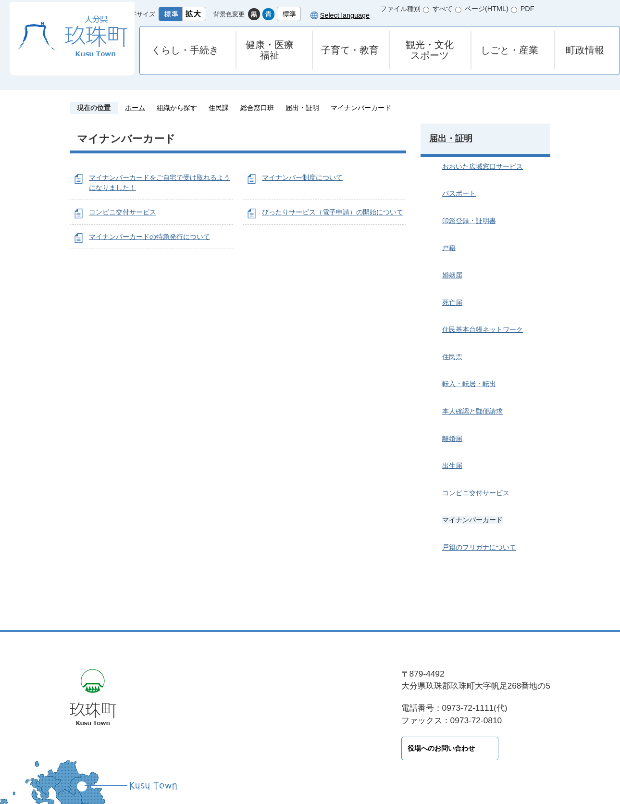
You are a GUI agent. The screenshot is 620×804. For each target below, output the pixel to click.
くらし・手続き (185, 50)
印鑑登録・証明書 (469, 221)
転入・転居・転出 (469, 384)
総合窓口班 (257, 108)
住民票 (452, 357)
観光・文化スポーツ (430, 50)
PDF (527, 9)
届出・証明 (302, 108)
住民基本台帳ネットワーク (482, 329)
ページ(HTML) (486, 9)
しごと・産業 (509, 50)
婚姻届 (452, 275)
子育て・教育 (350, 50)
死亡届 (452, 302)
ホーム (135, 108)
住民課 (219, 108)
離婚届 (452, 438)
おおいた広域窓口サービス (482, 166)
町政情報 (585, 50)
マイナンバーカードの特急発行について (149, 236)
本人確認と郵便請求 (472, 411)
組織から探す (177, 108)
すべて (443, 9)
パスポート (459, 193)
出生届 (452, 465)
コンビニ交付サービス (122, 212)
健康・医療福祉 (270, 50)
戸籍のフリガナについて (479, 547)
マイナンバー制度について (302, 177)
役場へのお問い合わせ (218, 748)
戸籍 (449, 247)
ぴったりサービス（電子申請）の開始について (332, 212)
